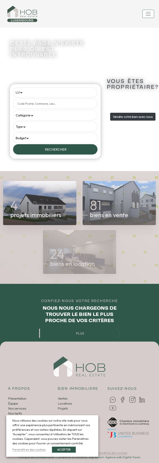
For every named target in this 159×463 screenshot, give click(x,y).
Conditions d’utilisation (72, 457)
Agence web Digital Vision (122, 457)
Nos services (17, 408)
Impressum (96, 457)
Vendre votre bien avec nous (133, 117)
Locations (65, 403)
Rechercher (55, 149)
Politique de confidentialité (36, 457)
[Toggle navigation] (148, 14)
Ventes (62, 398)
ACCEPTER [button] (64, 449)
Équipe (13, 403)
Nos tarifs (15, 413)
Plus (80, 333)
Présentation (17, 398)
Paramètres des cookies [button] (110, 453)
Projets (63, 408)
